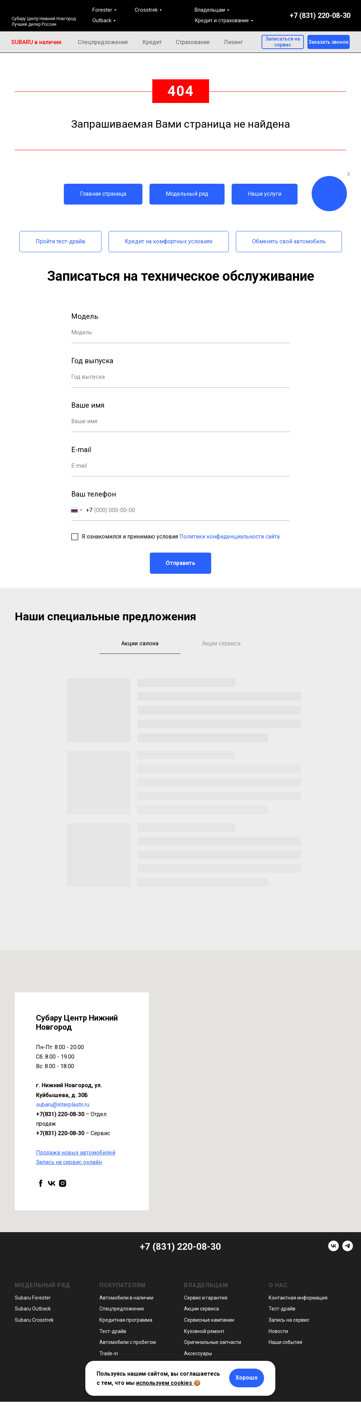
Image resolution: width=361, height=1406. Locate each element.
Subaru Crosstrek (34, 1320)
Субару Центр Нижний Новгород (44, 18)
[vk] (51, 1183)
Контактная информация (298, 1298)
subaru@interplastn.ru (62, 1104)
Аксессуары (198, 1353)
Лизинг (233, 42)
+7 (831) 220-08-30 (320, 15)
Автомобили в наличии (126, 1298)
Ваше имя (87, 405)
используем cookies (164, 1383)
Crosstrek (146, 10)
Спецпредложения (103, 42)
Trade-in (108, 1353)
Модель (84, 316)
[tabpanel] (180, 804)
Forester (102, 10)
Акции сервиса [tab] (221, 643)
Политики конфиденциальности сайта (229, 536)
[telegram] (347, 1249)
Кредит (152, 42)
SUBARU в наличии (36, 42)
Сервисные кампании (209, 1320)
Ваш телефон (93, 494)
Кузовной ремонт (204, 1331)
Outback (101, 20)
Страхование (193, 42)
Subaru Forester (33, 1298)
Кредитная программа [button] (125, 1320)
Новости (278, 1331)
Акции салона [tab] (140, 643)
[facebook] (40, 1183)
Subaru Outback (33, 1308)
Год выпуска (92, 361)
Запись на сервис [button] (289, 1320)
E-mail (81, 449)
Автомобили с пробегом (127, 1342)
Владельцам (210, 10)
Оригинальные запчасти (212, 1342)
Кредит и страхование (222, 20)
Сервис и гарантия (205, 1298)
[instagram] (62, 1183)
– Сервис (73, 1133)
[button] (328, 42)
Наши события (285, 1342)
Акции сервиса (201, 1308)
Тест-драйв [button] (112, 1331)
